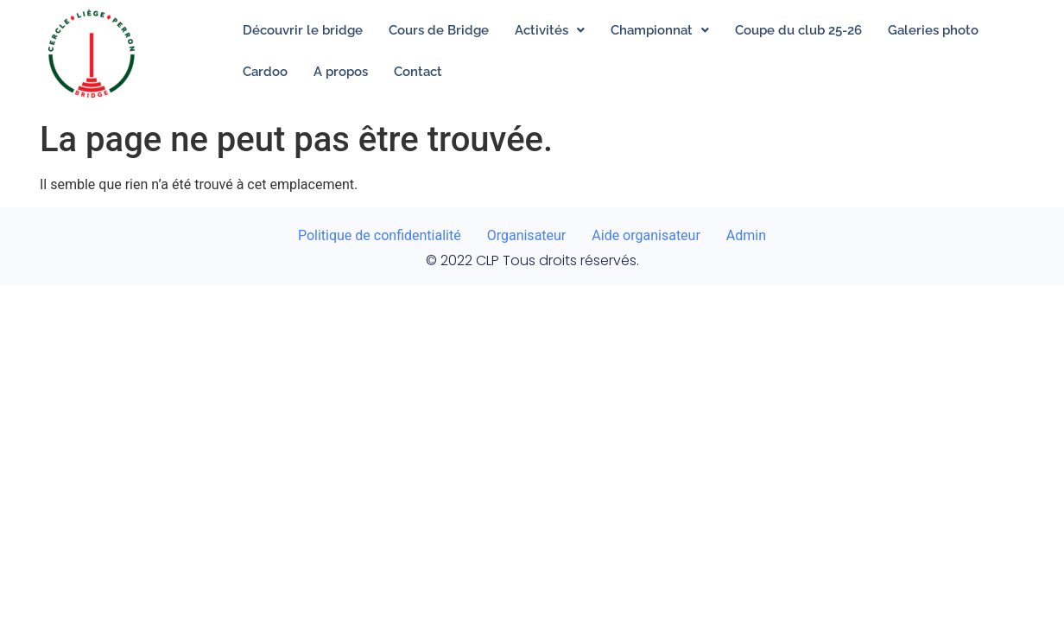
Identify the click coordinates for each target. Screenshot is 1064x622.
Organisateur (527, 235)
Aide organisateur (646, 235)
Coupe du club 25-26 (798, 30)
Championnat (660, 30)
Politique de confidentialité (379, 235)
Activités (550, 30)
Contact (418, 71)
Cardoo (265, 71)
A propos (341, 71)
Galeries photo (933, 30)
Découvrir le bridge (303, 30)
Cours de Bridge (439, 30)
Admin (746, 235)
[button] (550, 30)
